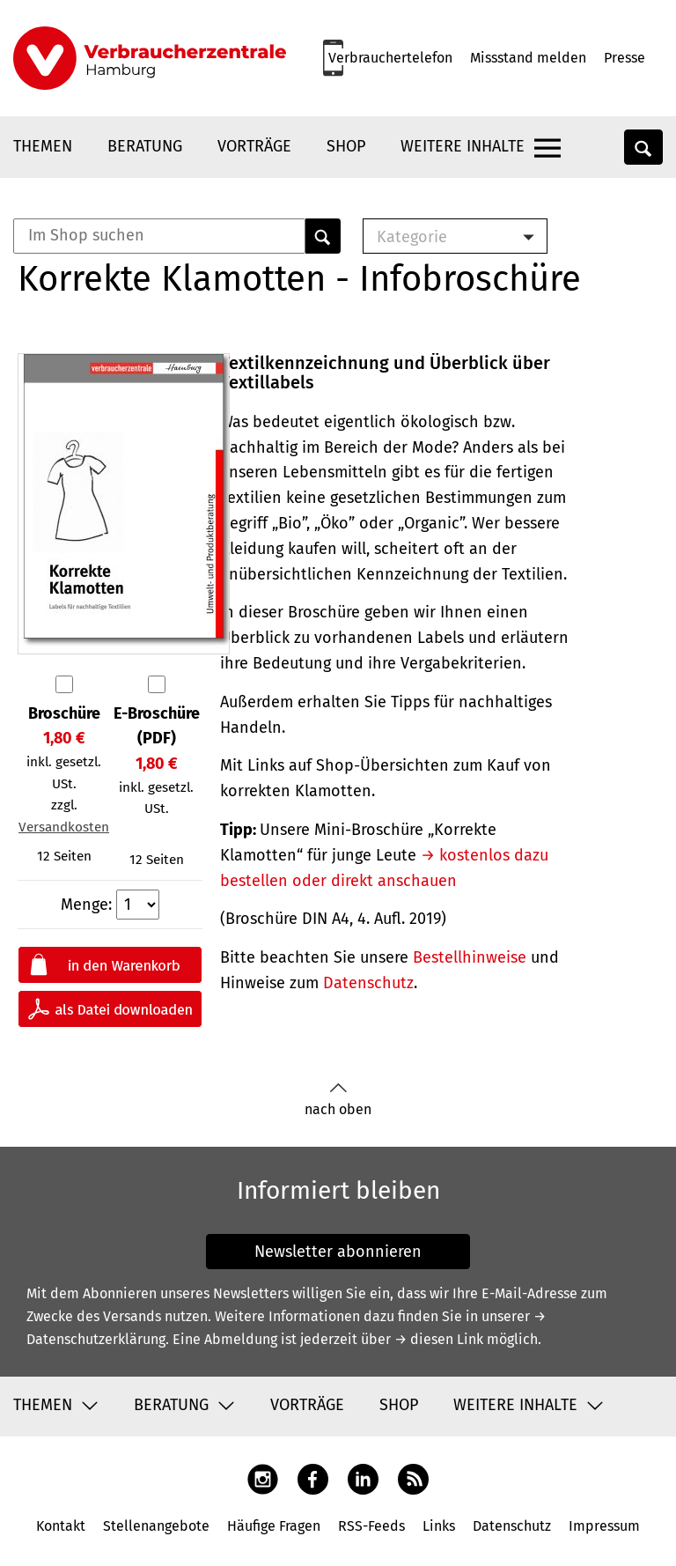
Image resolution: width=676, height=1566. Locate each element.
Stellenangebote (156, 1526)
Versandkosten (63, 827)
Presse (624, 57)
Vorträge (254, 146)
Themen (42, 146)
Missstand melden (528, 57)
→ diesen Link (438, 1339)
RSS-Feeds (371, 1526)
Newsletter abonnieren (338, 1251)
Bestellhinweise (469, 957)
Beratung (144, 146)
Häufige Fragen (273, 1526)
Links (438, 1526)
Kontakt (60, 1526)
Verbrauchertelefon (390, 57)
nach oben (338, 1099)
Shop (346, 146)
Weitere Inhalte (462, 146)
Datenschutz (368, 983)
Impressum (604, 1526)
